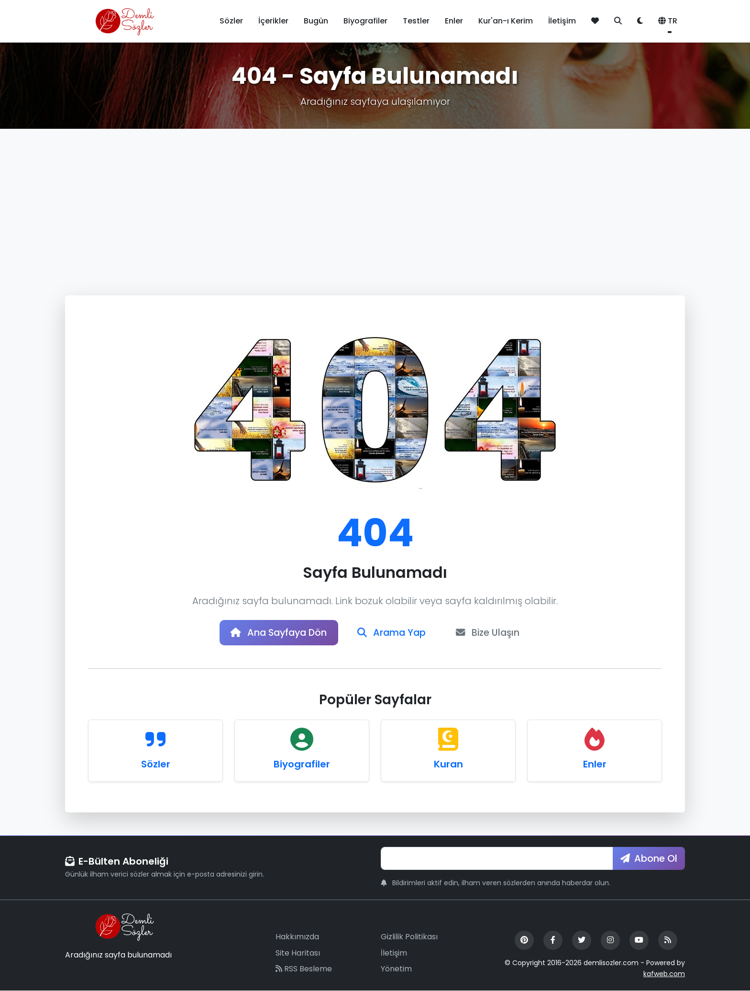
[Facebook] (552, 940)
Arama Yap (393, 633)
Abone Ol (648, 859)
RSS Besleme (304, 969)
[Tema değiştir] (640, 21)
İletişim (562, 20)
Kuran (448, 764)
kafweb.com (664, 974)
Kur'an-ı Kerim (505, 20)
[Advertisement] (375, 201)
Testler (416, 20)
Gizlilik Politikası (409, 937)
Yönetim (396, 969)
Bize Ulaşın (491, 633)
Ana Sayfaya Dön (277, 633)
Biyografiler (365, 20)
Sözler (231, 20)
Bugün (316, 20)
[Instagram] (610, 940)
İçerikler (273, 20)
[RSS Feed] (667, 940)
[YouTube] (639, 940)
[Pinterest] (524, 940)
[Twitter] (581, 940)
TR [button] (667, 20)
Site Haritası (298, 953)
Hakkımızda (297, 937)
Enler (454, 20)
